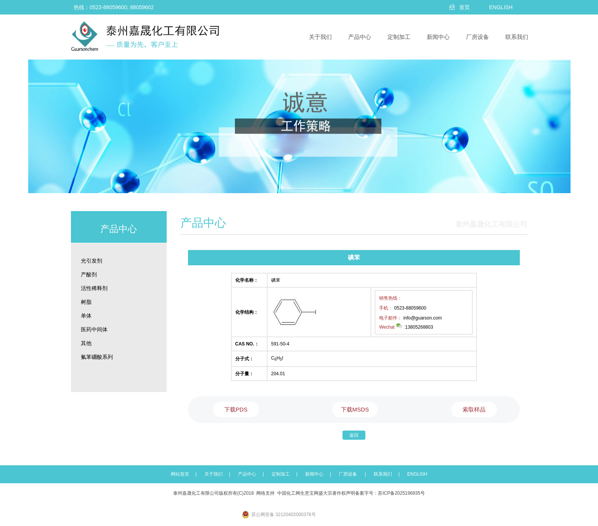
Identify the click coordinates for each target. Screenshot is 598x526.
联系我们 (516, 37)
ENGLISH (417, 474)
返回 (353, 435)
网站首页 (180, 474)
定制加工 (398, 37)
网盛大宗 (323, 493)
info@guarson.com (422, 318)
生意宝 (307, 493)
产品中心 (359, 37)
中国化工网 (288, 493)
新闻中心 (438, 37)
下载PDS (236, 409)
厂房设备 (477, 37)
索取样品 (474, 409)
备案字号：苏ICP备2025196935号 (390, 493)
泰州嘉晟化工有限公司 (196, 493)
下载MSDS (355, 409)
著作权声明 (343, 493)
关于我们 (320, 37)
